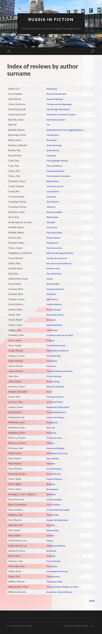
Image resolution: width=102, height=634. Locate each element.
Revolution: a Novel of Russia (58, 591)
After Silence (50, 299)
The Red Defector (53, 304)
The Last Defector (53, 165)
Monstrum (49, 366)
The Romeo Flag (52, 355)
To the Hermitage (52, 145)
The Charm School (53, 232)
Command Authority (54, 171)
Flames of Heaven (53, 478)
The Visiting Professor (54, 412)
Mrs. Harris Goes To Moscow (58, 263)
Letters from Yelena (53, 417)
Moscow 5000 (51, 283)
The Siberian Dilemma (55, 545)
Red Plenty (49, 550)
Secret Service (51, 150)
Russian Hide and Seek (55, 93)
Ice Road (48, 535)
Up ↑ (93, 626)
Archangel (49, 319)
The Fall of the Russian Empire (58, 371)
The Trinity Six (51, 201)
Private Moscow (52, 309)
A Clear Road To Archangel (57, 509)
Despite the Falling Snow (56, 520)
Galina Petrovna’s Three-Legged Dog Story (65, 129)
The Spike (49, 222)
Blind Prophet (51, 217)
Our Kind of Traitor (53, 402)
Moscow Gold (51, 514)
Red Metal (49, 294)
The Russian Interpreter (55, 258)
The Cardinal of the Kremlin (57, 176)
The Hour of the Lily (53, 396)
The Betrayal (50, 242)
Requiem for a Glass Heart (57, 407)
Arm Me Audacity (53, 468)
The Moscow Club (53, 248)
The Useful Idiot (52, 561)
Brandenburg (50, 489)
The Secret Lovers (53, 437)
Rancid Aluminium (53, 325)
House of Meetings (53, 99)
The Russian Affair (53, 581)
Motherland (50, 88)
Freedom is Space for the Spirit (59, 335)
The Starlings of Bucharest (57, 109)
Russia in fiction (51, 19)
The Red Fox (50, 360)
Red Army (49, 484)
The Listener (50, 566)
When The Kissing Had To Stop (59, 253)
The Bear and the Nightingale (58, 104)
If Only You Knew (52, 376)
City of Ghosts (51, 191)
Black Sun (49, 427)
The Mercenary (51, 576)
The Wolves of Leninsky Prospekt (60, 114)
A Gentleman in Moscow (56, 571)
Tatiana (47, 540)
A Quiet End (50, 227)
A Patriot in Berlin (52, 499)
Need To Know (51, 181)
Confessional (50, 330)
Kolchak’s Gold (51, 268)
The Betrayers (51, 135)
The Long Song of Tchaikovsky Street (61, 586)
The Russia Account (53, 186)
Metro (47, 391)
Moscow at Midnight (54, 448)
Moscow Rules (51, 458)
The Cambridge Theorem (56, 160)
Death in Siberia (52, 237)
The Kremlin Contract (54, 119)
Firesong (48, 340)
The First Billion (51, 504)
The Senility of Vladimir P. (56, 350)
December (49, 555)
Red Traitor (49, 432)
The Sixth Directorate (54, 345)
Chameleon (49, 155)
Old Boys (48, 443)
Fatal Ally (49, 525)
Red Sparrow (50, 422)
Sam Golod (49, 196)
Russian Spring (51, 381)
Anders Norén (80, 626)
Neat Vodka (50, 140)
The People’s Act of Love (56, 453)
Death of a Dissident (54, 386)
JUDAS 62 (49, 206)
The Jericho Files (52, 273)
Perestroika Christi (53, 314)
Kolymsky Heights (53, 211)
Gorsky (47, 278)
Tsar (46, 124)
